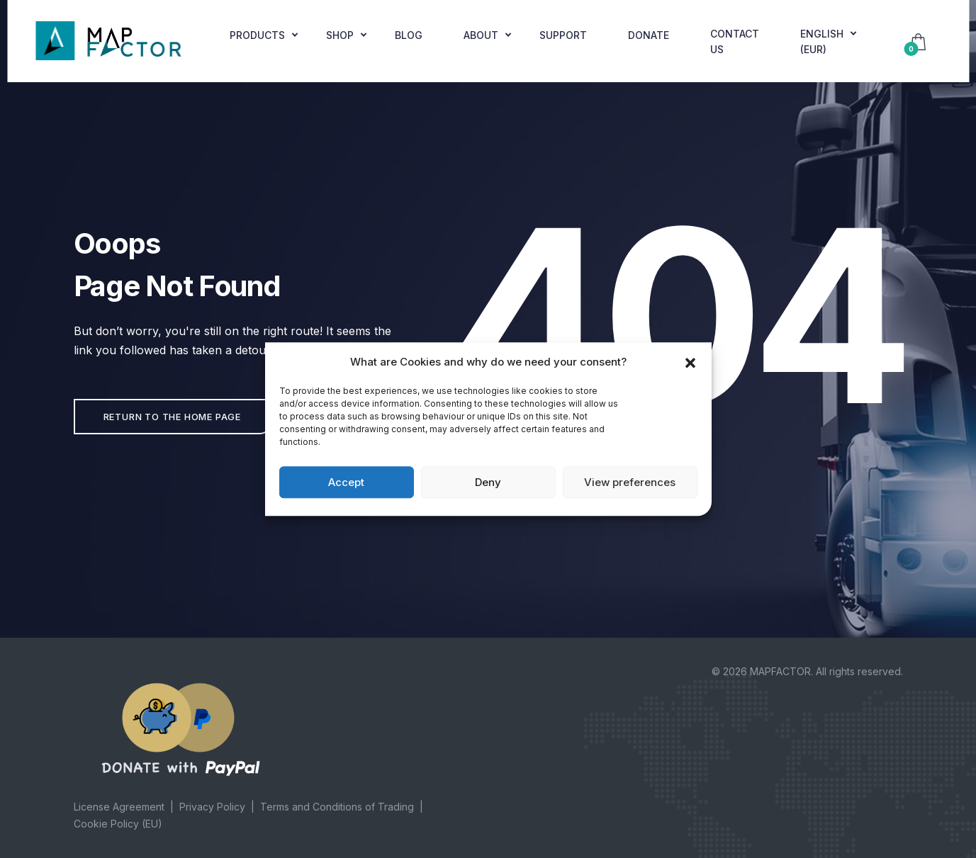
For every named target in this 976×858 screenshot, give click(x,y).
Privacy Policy (212, 807)
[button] (690, 362)
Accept (346, 482)
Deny (488, 482)
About (481, 35)
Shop (340, 35)
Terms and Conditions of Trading (337, 807)
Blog (408, 35)
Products (257, 35)
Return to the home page (172, 416)
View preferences (629, 482)
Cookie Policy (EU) (118, 824)
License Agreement (119, 807)
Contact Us (734, 41)
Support (563, 35)
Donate (648, 35)
